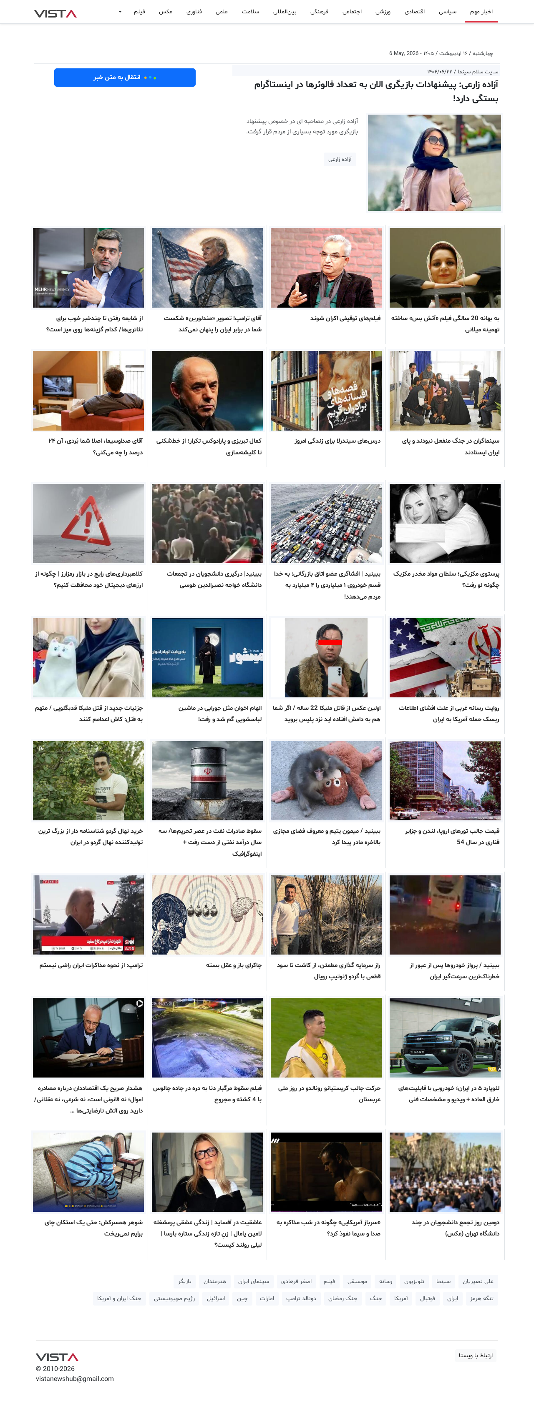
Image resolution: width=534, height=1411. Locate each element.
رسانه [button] (385, 1282)
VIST (55, 11)
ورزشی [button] (382, 12)
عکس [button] (165, 12)
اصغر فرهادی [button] (296, 1282)
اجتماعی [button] (352, 12)
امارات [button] (267, 1299)
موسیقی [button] (357, 1282)
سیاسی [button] (447, 12)
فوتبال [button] (427, 1299)
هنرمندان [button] (215, 1282)
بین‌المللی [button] (285, 12)
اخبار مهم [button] (481, 12)
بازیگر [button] (184, 1282)
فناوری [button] (194, 12)
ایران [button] (452, 1299)
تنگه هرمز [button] (482, 1299)
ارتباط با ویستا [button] (476, 1356)
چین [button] (242, 1299)
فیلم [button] (139, 12)
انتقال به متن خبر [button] (124, 77)
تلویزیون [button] (414, 1282)
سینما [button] (443, 1282)
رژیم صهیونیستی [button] (174, 1299)
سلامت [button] (250, 12)
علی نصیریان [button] (478, 1282)
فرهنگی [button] (319, 12)
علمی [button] (222, 12)
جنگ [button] (376, 1299)
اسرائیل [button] (216, 1299)
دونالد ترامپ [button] (301, 1299)
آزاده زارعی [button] (340, 159)
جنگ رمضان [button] (343, 1299)
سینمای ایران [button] (253, 1282)
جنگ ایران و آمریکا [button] (119, 1299)
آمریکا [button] (401, 1299)
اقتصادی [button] (415, 12)
